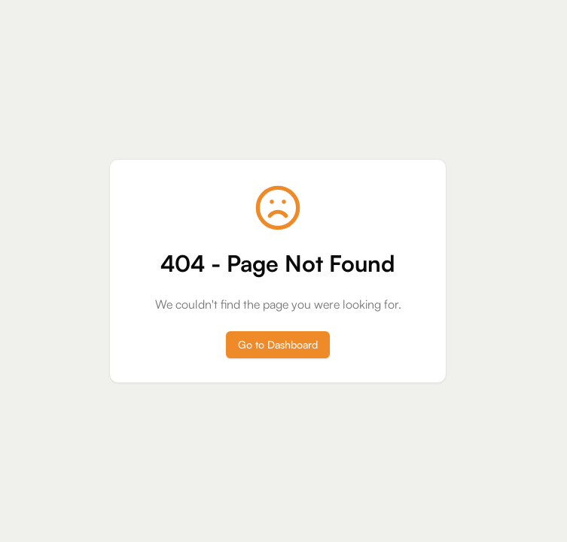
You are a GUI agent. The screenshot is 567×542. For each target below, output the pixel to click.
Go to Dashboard (278, 344)
